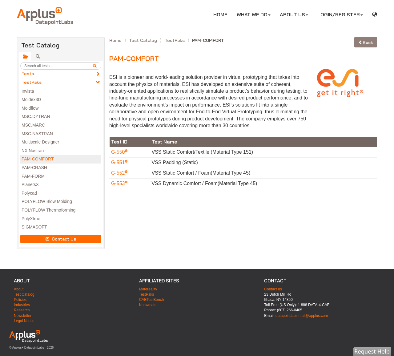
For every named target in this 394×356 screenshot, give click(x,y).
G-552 (118, 173)
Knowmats (147, 305)
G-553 (118, 183)
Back (365, 42)
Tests (28, 73)
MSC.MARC (33, 125)
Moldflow (30, 108)
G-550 (118, 152)
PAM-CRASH (34, 167)
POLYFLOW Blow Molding (47, 201)
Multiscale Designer (40, 142)
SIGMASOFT (34, 227)
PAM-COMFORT (38, 158)
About (18, 289)
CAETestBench (151, 299)
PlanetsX (30, 184)
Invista (28, 91)
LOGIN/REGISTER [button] (340, 14)
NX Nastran (33, 150)
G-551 (118, 162)
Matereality (148, 289)
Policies (20, 299)
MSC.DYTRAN (36, 116)
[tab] (25, 56)
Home (116, 40)
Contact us (273, 289)
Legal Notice (24, 321)
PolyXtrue (31, 218)
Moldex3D (31, 99)
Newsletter (22, 316)
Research (22, 310)
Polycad (29, 193)
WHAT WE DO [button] (254, 14)
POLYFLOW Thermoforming (48, 210)
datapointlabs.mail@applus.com (301, 316)
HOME (222, 14)
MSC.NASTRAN (37, 133)
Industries (22, 305)
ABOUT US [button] (294, 14)
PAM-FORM (33, 176)
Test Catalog (143, 40)
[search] (97, 66)
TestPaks (32, 82)
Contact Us (61, 239)
